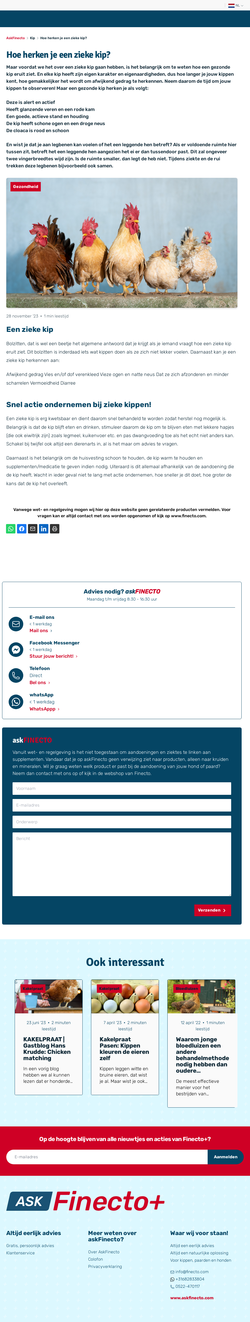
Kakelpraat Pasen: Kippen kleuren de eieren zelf (124, 1049)
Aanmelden (225, 1156)
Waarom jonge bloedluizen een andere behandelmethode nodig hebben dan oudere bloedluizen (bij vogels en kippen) (202, 1061)
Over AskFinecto (104, 1251)
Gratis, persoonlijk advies (30, 1245)
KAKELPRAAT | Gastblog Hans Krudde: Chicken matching (47, 1049)
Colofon (95, 1259)
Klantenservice (20, 1252)
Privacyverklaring (105, 1266)
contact (85, 515)
